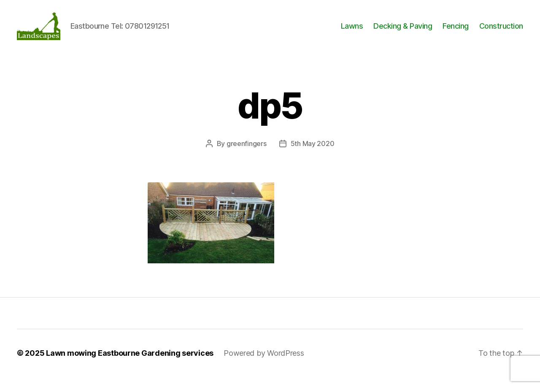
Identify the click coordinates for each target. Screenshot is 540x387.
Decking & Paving (402, 30)
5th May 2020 (313, 153)
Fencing (456, 30)
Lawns (352, 30)
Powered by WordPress (264, 363)
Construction (501, 30)
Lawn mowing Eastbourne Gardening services (129, 363)
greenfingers (247, 153)
